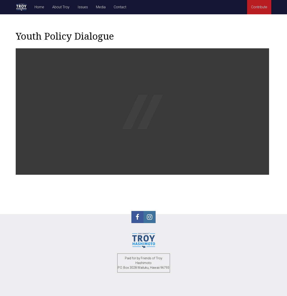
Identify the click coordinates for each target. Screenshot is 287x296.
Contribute (259, 7)
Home (39, 7)
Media (101, 7)
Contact (120, 7)
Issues (83, 7)
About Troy (61, 7)
